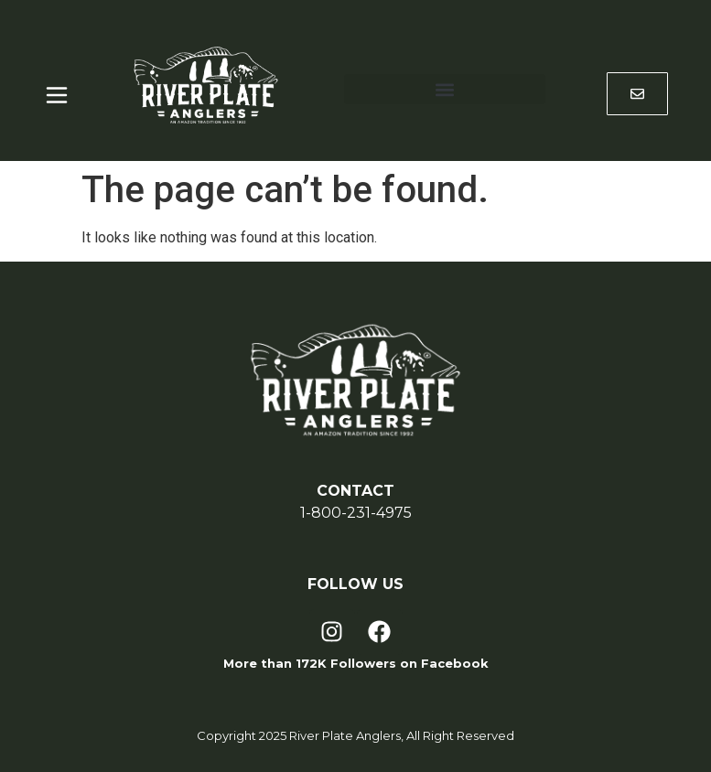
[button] (444, 89)
